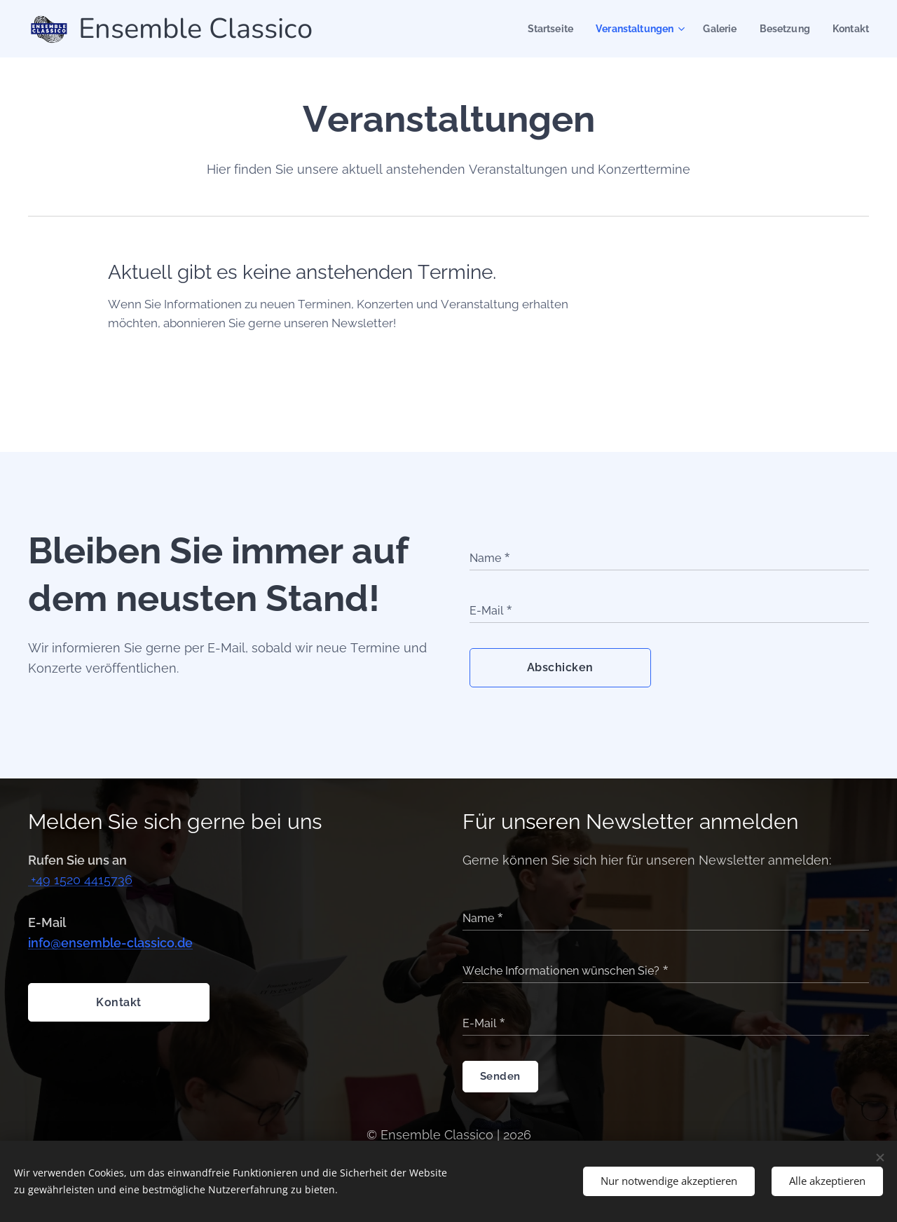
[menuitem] (537, 28)
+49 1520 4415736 (81, 879)
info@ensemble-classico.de (110, 942)
